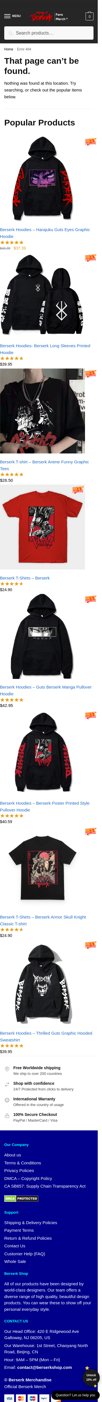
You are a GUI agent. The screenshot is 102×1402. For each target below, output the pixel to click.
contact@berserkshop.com (44, 1367)
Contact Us (14, 1245)
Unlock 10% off (91, 1377)
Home (8, 49)
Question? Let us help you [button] (75, 1395)
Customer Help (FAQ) (24, 1253)
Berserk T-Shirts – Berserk (25, 578)
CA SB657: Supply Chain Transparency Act (45, 1186)
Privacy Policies (19, 1170)
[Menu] (12, 16)
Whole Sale (15, 1261)
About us (12, 1154)
